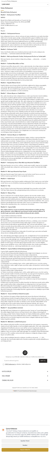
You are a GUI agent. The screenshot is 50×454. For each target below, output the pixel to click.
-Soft (15, 391)
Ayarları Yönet (25, 441)
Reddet (25, 445)
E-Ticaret (19, 391)
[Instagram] (25, 352)
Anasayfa (3, 1)
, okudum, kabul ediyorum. (17, 364)
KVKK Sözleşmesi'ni (10, 364)
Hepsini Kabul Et (25, 449)
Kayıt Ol (43, 360)
